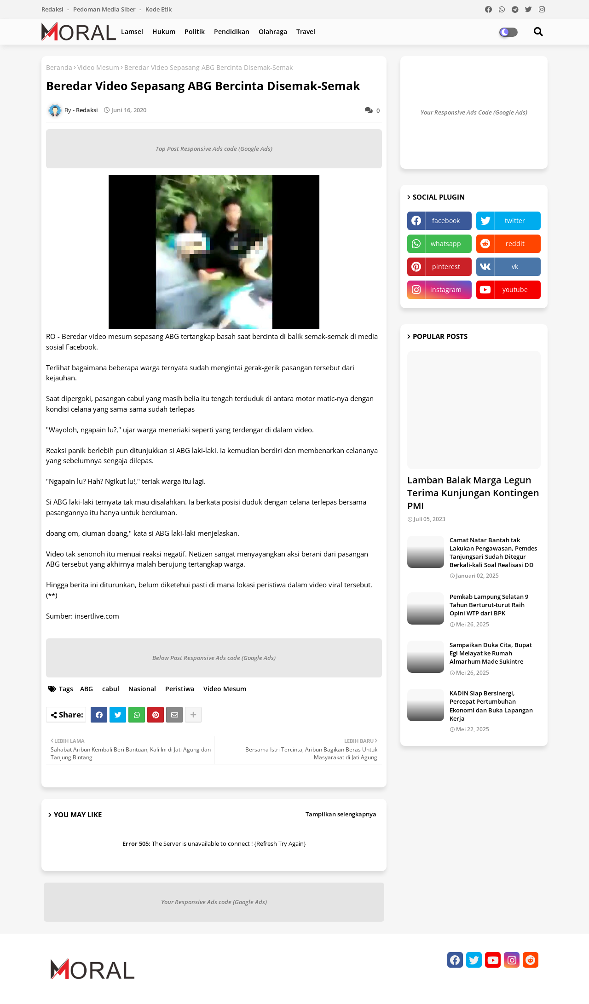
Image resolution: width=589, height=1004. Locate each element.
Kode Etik (158, 9)
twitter (515, 220)
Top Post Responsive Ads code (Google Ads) (214, 148)
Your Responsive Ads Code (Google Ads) (474, 112)
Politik (195, 31)
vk (515, 266)
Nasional (142, 688)
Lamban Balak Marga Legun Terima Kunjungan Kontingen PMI (473, 493)
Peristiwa (179, 688)
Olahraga (273, 31)
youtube (515, 289)
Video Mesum (98, 67)
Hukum (163, 31)
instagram (446, 289)
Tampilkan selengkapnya (341, 814)
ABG (86, 688)
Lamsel (132, 31)
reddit (515, 243)
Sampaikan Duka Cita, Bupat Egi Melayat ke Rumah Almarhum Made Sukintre (491, 653)
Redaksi (53, 9)
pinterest (446, 266)
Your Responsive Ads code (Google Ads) (214, 902)
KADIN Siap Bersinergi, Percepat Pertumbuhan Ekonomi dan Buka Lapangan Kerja (491, 706)
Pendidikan (231, 31)
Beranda (59, 67)
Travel (305, 31)
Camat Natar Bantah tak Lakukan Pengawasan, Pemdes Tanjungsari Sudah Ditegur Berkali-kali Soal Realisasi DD (493, 552)
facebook (446, 220)
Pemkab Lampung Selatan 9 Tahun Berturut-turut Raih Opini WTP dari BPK (489, 604)
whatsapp (446, 243)
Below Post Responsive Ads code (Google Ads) (214, 658)
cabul (110, 688)
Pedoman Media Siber (105, 9)
